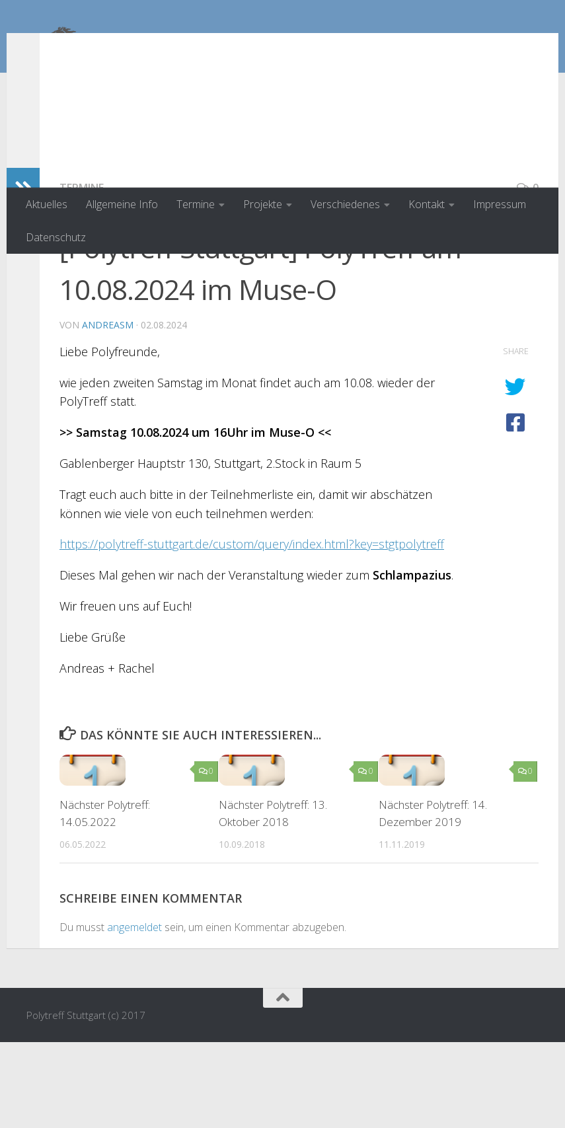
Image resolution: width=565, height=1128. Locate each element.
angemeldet (134, 1013)
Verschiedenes (345, 204)
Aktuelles (46, 204)
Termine (195, 204)
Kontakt (426, 204)
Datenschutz (56, 237)
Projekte (262, 204)
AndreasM (107, 410)
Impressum (499, 204)
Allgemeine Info (122, 204)
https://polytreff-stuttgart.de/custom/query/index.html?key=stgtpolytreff (251, 630)
